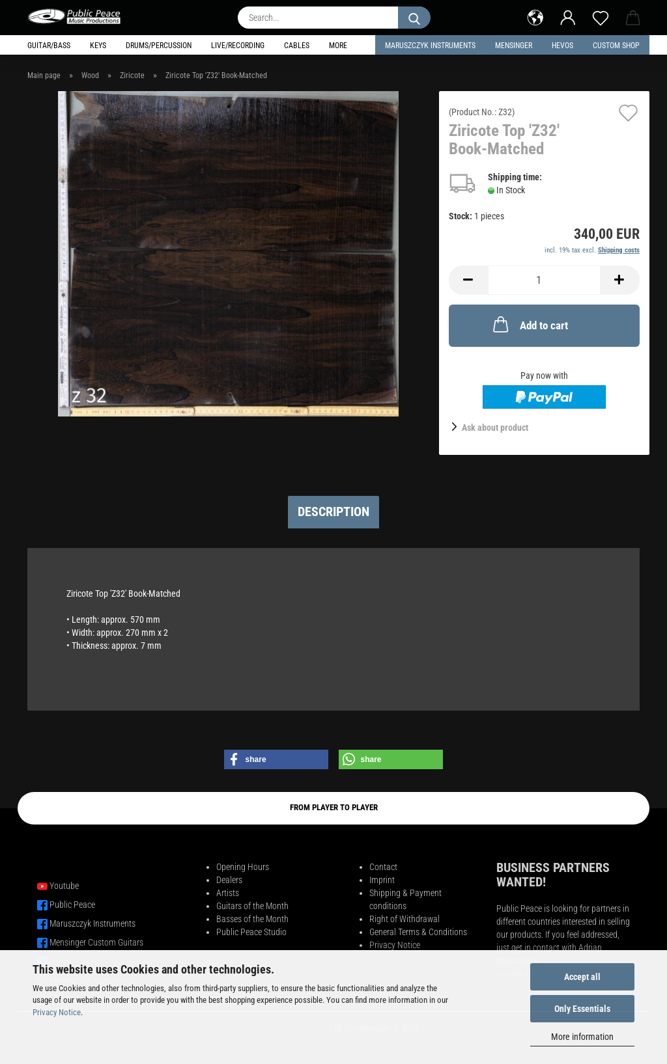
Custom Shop (616, 45)
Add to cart (529, 324)
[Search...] (414, 18)
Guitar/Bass (48, 45)
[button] (535, 16)
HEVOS (562, 45)
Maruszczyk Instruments (430, 45)
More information (582, 1036)
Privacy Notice (57, 1012)
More (338, 45)
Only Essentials (582, 1008)
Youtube (64, 885)
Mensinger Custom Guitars (96, 942)
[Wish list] (600, 16)
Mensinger (513, 45)
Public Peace (72, 904)
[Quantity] (544, 280)
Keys (98, 45)
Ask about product (495, 427)
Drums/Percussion (159, 45)
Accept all (582, 977)
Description (333, 511)
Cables (296, 45)
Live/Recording (237, 45)
